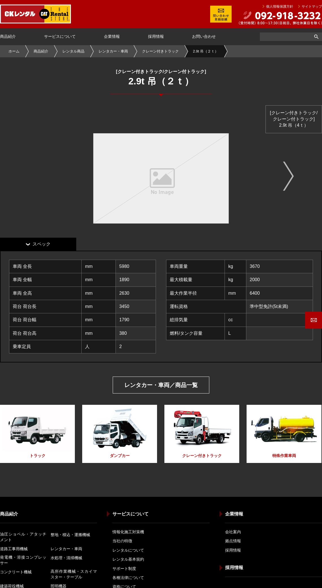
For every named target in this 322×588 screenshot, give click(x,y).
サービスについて (60, 36)
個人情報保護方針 (279, 6)
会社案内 (233, 532)
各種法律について (128, 577)
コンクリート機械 (16, 572)
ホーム (13, 51)
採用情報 (156, 36)
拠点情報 (233, 541)
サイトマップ (312, 6)
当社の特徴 (122, 541)
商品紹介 (8, 36)
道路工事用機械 (14, 549)
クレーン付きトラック (160, 51)
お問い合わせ (204, 36)
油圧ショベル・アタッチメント (23, 537)
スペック (41, 244)
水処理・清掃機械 (66, 558)
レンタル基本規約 (128, 559)
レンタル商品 (73, 51)
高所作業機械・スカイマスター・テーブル (74, 574)
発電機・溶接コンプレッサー (23, 560)
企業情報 (112, 36)
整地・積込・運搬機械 (70, 534)
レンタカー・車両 (113, 51)
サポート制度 (124, 568)
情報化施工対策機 (128, 532)
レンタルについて (128, 550)
